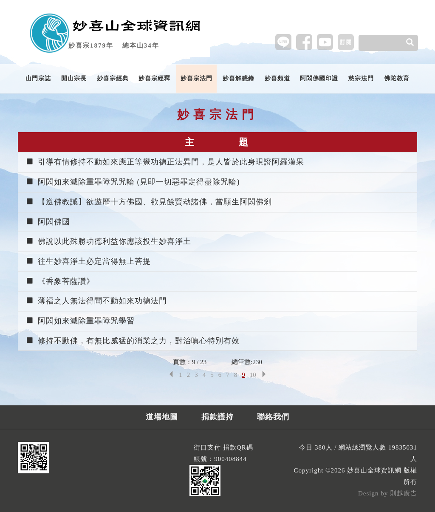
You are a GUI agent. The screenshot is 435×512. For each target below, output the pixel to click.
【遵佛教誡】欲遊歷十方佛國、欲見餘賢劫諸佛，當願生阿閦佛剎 (148, 202)
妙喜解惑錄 (238, 78)
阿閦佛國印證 (319, 78)
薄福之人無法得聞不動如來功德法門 (96, 301)
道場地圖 (162, 417)
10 (253, 374)
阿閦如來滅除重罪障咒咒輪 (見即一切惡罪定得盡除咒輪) (132, 182)
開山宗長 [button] (74, 78)
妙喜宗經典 (113, 78)
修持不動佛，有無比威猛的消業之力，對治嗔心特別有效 (132, 341)
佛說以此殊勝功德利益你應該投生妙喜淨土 (108, 241)
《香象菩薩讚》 (59, 281)
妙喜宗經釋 (154, 78)
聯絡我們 (273, 417)
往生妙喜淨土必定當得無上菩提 (88, 261)
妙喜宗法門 (196, 78)
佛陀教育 (397, 78)
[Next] (264, 375)
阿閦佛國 (47, 222)
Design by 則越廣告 (387, 493)
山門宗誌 (38, 78)
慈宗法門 (361, 78)
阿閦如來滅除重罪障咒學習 (80, 321)
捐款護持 (217, 417)
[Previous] (171, 375)
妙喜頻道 (277, 78)
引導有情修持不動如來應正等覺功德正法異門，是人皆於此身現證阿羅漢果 (164, 162)
